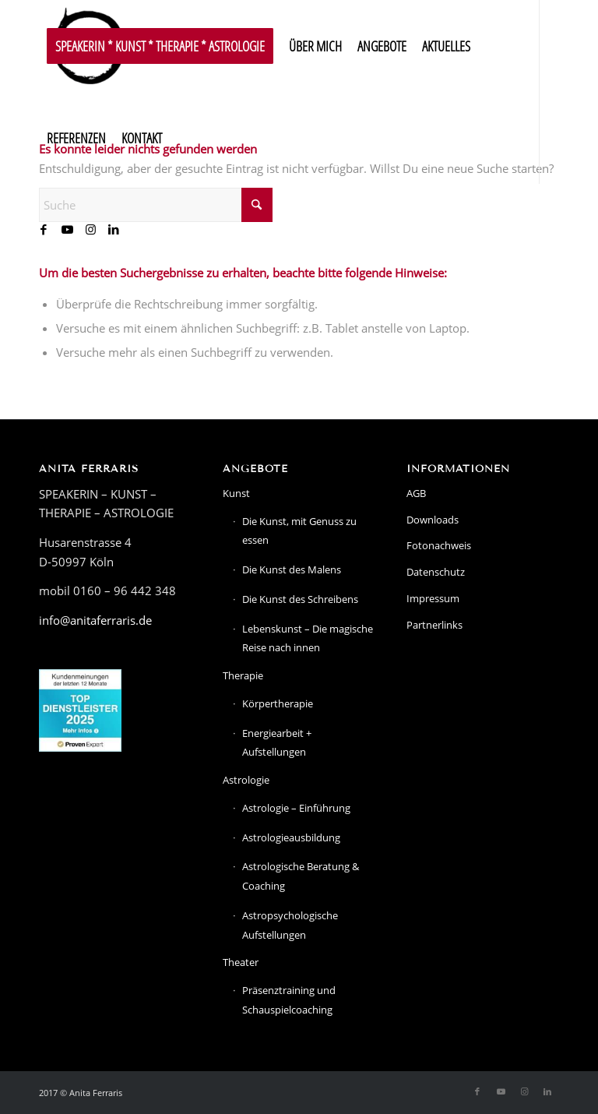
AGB (416, 493)
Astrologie (246, 780)
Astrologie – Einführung (296, 808)
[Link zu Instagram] (90, 229)
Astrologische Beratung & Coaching (300, 876)
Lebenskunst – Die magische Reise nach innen (307, 638)
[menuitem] (160, 46)
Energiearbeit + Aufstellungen (276, 743)
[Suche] (156, 205)
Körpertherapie (277, 703)
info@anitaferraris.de (95, 620)
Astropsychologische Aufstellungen (290, 925)
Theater (241, 962)
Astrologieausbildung (291, 837)
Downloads (432, 520)
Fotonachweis (438, 545)
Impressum (432, 598)
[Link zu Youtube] (67, 229)
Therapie (243, 675)
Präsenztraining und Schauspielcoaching (289, 1000)
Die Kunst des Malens (291, 569)
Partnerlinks (434, 625)
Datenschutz (435, 572)
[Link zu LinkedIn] (113, 229)
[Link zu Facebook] (43, 229)
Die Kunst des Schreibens (300, 599)
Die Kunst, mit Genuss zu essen (299, 531)
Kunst (236, 493)
